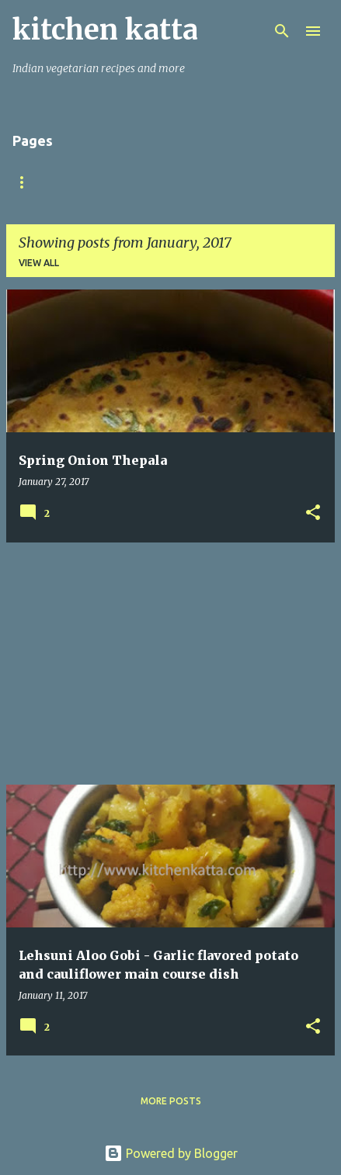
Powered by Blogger (171, 1153)
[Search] (282, 31)
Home (27, 182)
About (93, 182)
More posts (171, 1101)
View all (39, 263)
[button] (313, 513)
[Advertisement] (170, 663)
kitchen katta (105, 29)
